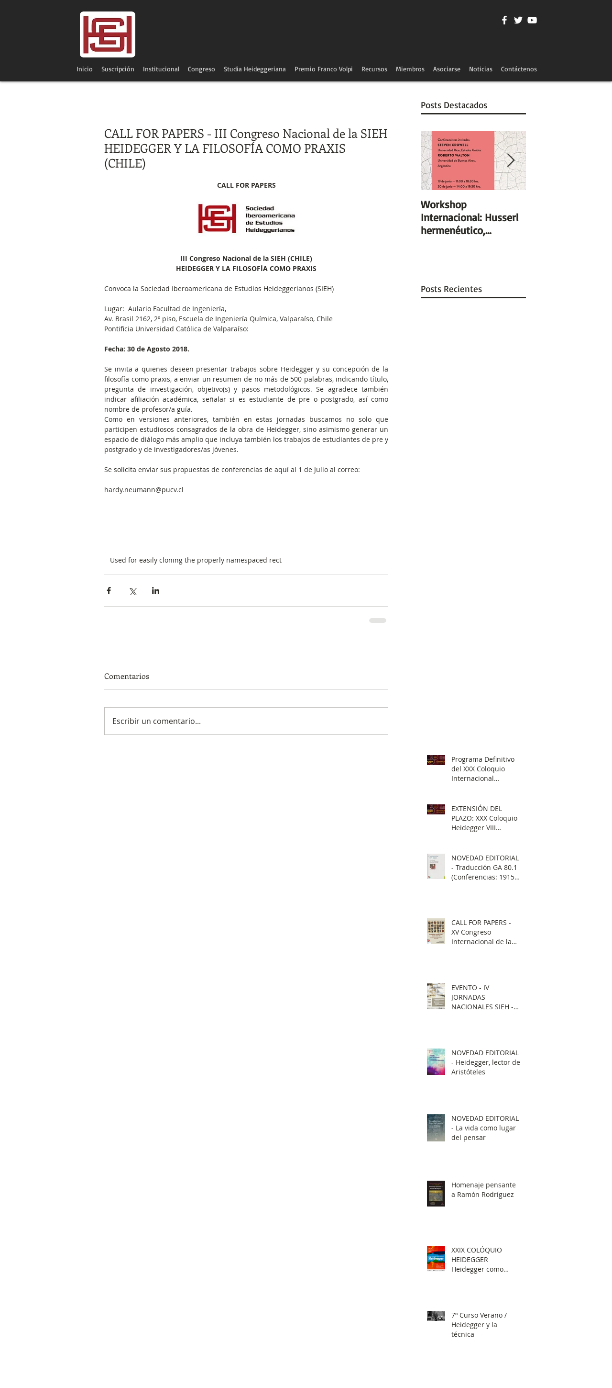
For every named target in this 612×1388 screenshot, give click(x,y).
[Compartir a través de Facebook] (108, 590)
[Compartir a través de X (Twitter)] (132, 590)
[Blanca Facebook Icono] (504, 20)
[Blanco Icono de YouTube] (532, 20)
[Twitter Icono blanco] (518, 20)
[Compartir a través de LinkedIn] (155, 590)
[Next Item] (510, 160)
